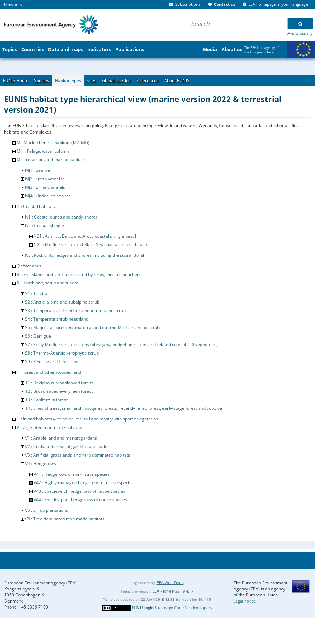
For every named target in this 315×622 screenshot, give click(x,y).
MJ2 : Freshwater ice (45, 179)
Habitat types (68, 81)
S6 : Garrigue (38, 336)
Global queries (116, 81)
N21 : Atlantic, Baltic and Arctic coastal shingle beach (85, 236)
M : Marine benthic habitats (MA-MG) (53, 143)
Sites (91, 81)
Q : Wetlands (29, 266)
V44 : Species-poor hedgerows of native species (80, 500)
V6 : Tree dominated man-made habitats (64, 519)
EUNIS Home (15, 81)
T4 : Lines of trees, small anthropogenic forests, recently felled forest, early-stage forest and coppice (123, 408)
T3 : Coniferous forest (46, 400)
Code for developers (193, 607)
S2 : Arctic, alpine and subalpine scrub (62, 302)
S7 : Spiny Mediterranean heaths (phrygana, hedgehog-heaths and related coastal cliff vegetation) (121, 344)
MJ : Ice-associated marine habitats (51, 160)
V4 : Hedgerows (40, 463)
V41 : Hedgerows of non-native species (72, 474)
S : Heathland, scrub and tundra (48, 283)
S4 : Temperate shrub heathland (56, 319)
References (147, 81)
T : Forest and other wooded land (49, 372)
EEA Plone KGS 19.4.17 (173, 591)
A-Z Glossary (300, 33)
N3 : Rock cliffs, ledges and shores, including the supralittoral (84, 255)
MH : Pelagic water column (43, 151)
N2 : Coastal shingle (44, 225)
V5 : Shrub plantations (46, 510)
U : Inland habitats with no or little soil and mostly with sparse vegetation (87, 419)
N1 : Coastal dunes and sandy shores (61, 217)
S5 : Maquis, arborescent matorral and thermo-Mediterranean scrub (92, 327)
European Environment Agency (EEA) (40, 583)
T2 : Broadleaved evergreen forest (59, 391)
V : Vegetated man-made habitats (49, 427)
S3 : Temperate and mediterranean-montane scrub (75, 310)
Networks (13, 4)
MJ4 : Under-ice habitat (47, 196)
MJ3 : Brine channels (45, 187)
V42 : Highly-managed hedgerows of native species (84, 483)
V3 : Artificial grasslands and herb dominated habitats (77, 455)
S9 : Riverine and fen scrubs (52, 361)
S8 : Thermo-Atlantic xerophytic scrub (62, 353)
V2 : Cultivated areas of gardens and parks (66, 446)
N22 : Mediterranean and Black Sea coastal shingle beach (90, 245)
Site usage (164, 607)
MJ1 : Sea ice (37, 170)
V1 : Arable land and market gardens (61, 438)
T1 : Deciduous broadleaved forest (59, 383)
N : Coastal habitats (36, 206)
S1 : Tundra (36, 293)
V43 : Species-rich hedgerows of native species (79, 491)
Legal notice (245, 601)
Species (41, 81)
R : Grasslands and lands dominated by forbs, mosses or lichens (79, 274)
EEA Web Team (170, 582)
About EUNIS (176, 81)
